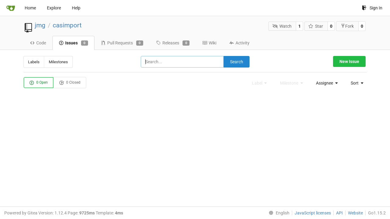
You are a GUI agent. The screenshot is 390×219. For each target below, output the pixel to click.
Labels (34, 62)
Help (76, 7)
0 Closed (69, 82)
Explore (54, 7)
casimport (67, 25)
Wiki (209, 42)
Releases (173, 43)
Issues (73, 43)
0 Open (38, 82)
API (339, 212)
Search (236, 61)
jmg (40, 25)
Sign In (372, 7)
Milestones (58, 62)
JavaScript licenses (313, 212)
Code (38, 42)
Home (30, 7)
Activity (239, 42)
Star (315, 26)
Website (355, 212)
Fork (347, 26)
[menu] (325, 83)
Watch (282, 26)
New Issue (349, 61)
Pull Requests (122, 43)
